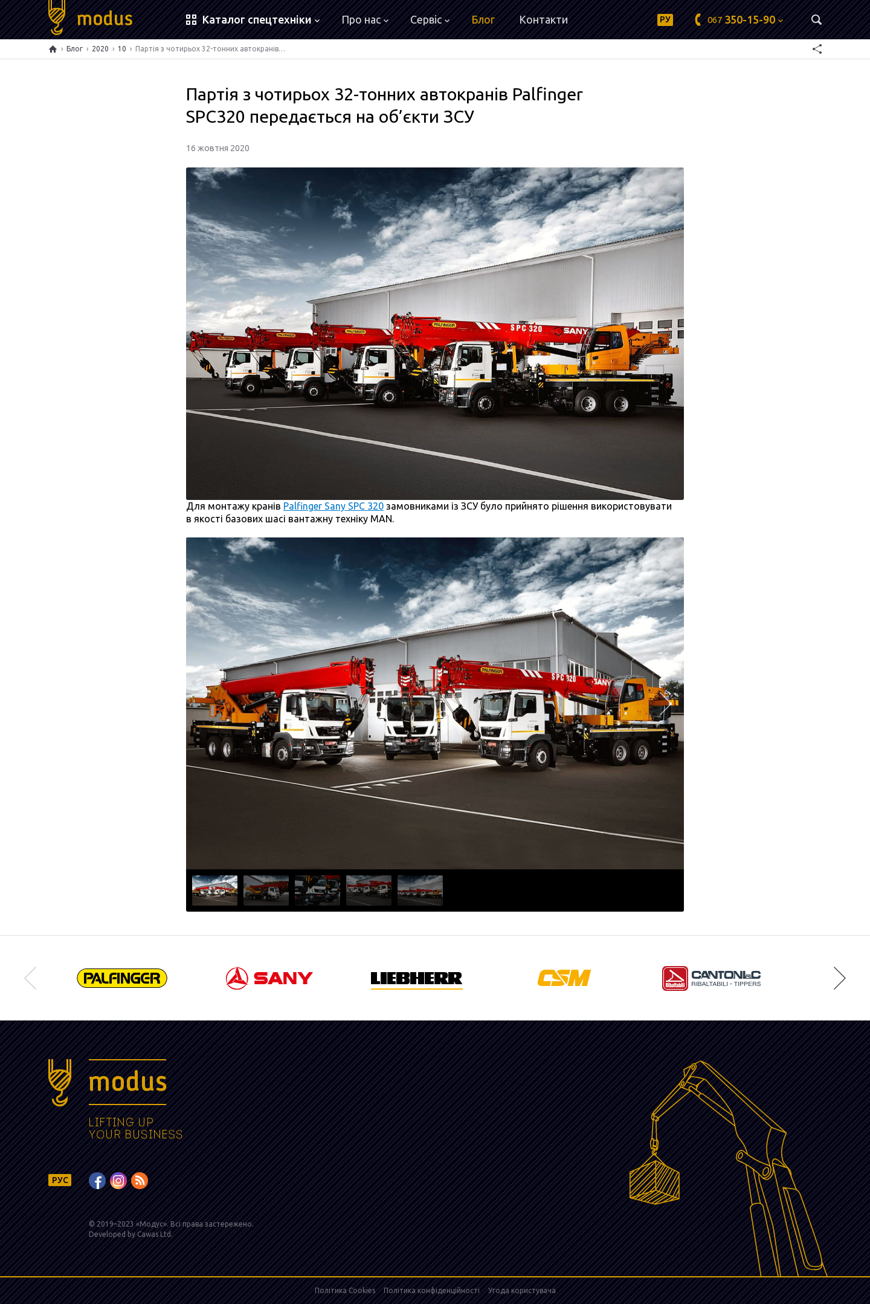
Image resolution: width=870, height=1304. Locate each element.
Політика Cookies (345, 1290)
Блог (483, 19)
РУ (665, 19)
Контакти (543, 19)
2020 (100, 49)
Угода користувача (522, 1290)
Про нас (364, 19)
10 (122, 49)
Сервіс (430, 19)
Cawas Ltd (154, 1234)
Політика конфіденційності (432, 1290)
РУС (60, 1180)
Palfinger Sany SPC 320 (333, 506)
